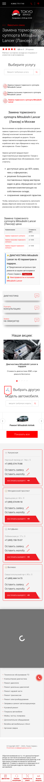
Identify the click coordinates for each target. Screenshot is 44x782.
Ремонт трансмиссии (12, 695)
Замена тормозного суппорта (15, 236)
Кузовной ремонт (11, 708)
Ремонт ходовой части (13, 691)
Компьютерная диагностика (15, 679)
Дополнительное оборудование (16, 720)
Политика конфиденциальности (19, 748)
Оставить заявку (17, 469)
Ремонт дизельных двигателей (16, 687)
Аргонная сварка (11, 728)
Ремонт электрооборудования (16, 699)
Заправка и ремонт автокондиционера (19, 703)
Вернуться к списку (16, 25)
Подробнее (27, 274)
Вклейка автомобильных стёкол (17, 724)
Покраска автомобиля (13, 712)
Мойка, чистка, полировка (14, 716)
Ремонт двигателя (11, 683)
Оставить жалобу (17, 474)
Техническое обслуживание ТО (16, 675)
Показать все (22, 434)
